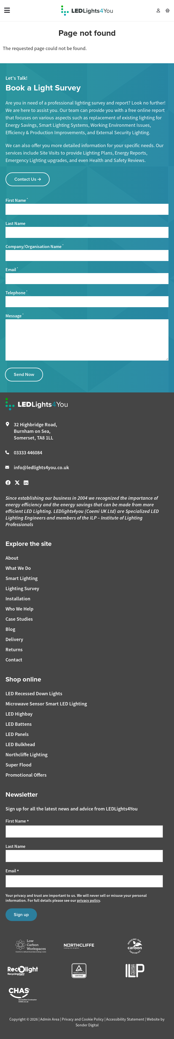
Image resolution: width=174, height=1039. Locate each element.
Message (14, 316)
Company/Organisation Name (34, 246)
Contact (14, 659)
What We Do (18, 568)
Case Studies (19, 619)
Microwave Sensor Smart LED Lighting (46, 703)
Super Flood (18, 765)
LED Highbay (19, 714)
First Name (17, 200)
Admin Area (49, 1019)
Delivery (14, 639)
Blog (10, 629)
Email (12, 269)
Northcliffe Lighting (26, 754)
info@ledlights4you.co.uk (41, 467)
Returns (14, 649)
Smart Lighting (22, 578)
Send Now (24, 374)
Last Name (15, 223)
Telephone (16, 293)
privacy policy (88, 900)
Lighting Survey (22, 588)
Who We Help (19, 609)
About (12, 558)
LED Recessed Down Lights (34, 693)
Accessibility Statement (125, 1019)
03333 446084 (28, 452)
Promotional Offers (26, 775)
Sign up (21, 914)
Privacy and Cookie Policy (83, 1019)
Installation (18, 598)
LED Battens (19, 724)
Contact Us (27, 179)
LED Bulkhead (20, 744)
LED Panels (17, 734)
